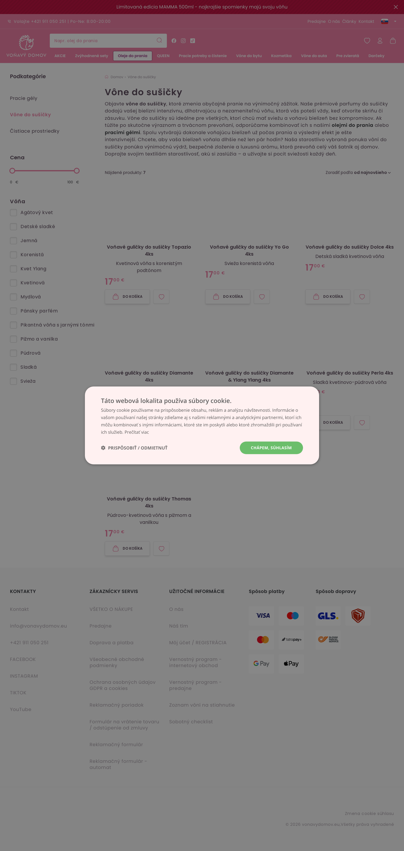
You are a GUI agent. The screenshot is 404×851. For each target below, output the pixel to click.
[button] (134, 448)
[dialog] (202, 425)
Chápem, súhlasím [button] (270, 447)
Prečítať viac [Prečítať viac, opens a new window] (136, 432)
